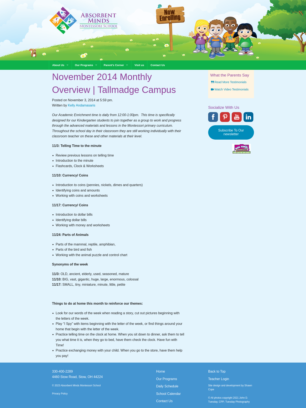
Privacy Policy (60, 393)
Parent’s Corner (114, 65)
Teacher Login (218, 379)
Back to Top (216, 371)
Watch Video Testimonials (229, 89)
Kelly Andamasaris (81, 105)
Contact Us (158, 65)
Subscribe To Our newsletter (231, 132)
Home (160, 371)
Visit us (139, 65)
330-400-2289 (62, 371)
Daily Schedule (167, 386)
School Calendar (168, 393)
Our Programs (84, 65)
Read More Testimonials (228, 82)
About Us (58, 65)
